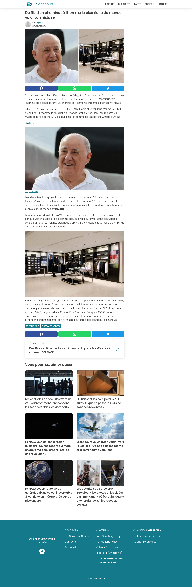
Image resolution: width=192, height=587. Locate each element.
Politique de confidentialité (149, 536)
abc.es (31, 123)
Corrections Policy (107, 541)
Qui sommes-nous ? (77, 536)
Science (109, 4)
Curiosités (124, 4)
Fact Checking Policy (108, 536)
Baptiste (39, 22)
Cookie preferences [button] (144, 541)
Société (149, 4)
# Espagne (32, 326)
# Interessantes (51, 326)
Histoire (162, 4)
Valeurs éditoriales (107, 547)
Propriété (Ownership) (109, 552)
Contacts (70, 541)
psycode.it (71, 547)
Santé (137, 4)
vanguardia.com (31, 191)
